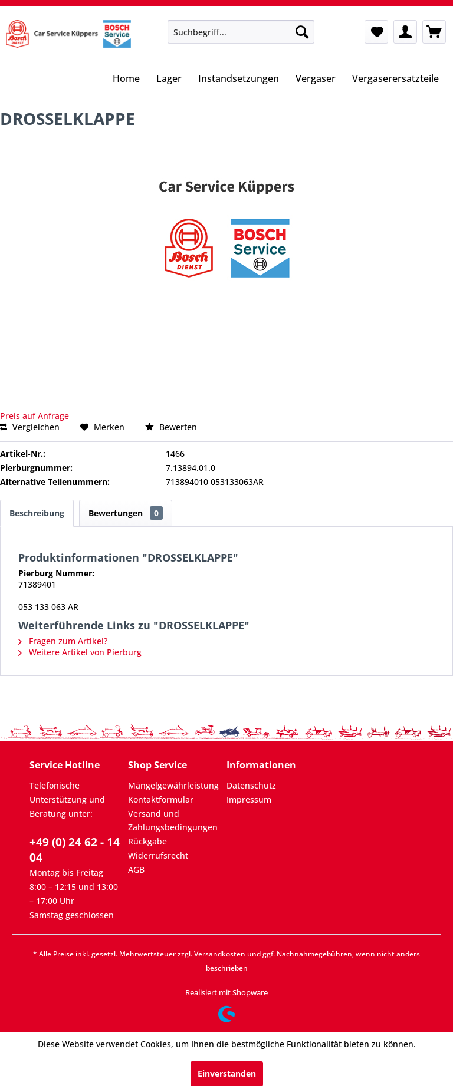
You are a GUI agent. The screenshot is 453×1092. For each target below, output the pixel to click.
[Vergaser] (315, 79)
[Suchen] (302, 32)
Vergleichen (30, 427)
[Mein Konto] (405, 32)
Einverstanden (227, 1073)
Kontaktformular (160, 799)
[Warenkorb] (434, 32)
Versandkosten (219, 954)
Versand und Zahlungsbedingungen (173, 820)
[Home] (126, 79)
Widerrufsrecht (158, 855)
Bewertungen (125, 513)
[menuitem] (241, 32)
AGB (136, 869)
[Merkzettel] (376, 32)
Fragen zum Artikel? (62, 640)
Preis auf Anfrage (34, 415)
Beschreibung (36, 513)
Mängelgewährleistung (173, 785)
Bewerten (171, 427)
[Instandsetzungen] (238, 79)
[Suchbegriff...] (241, 32)
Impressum (248, 799)
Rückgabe (147, 841)
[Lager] (169, 79)
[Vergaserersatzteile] (395, 79)
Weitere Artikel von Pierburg (80, 652)
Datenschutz (251, 785)
